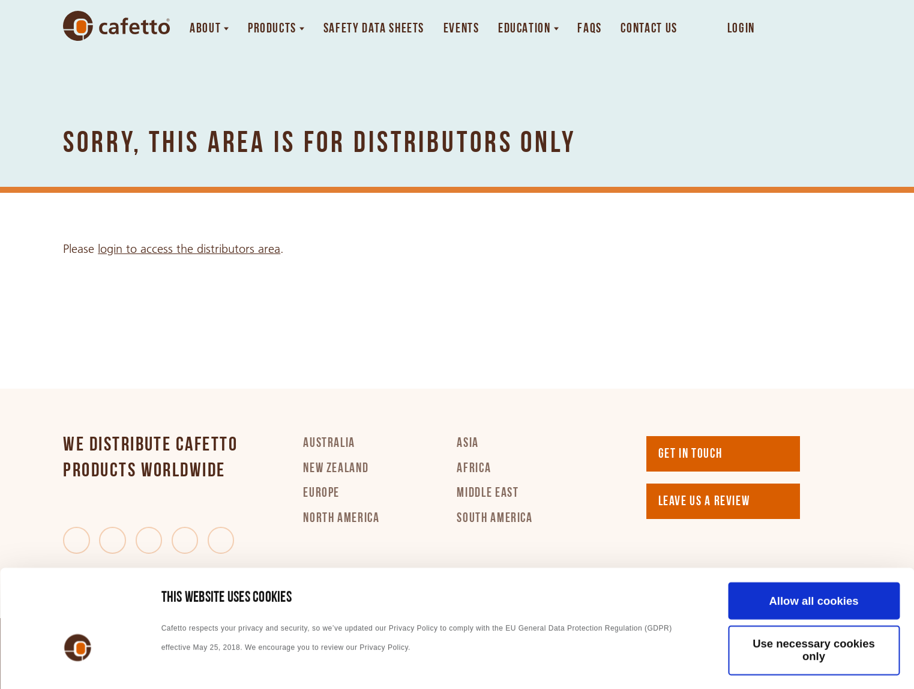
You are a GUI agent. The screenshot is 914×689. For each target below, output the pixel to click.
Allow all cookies (813, 518)
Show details (195, 663)
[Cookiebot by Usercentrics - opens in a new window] (77, 663)
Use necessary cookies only (814, 567)
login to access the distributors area (189, 249)
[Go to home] (116, 26)
